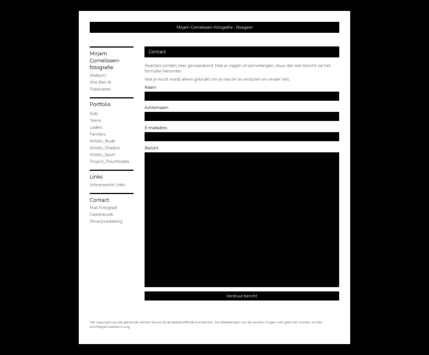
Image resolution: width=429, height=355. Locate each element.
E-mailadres (155, 127)
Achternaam (156, 107)
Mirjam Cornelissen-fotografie (204, 27)
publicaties (100, 89)
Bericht (151, 148)
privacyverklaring (106, 221)
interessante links (107, 184)
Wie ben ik (100, 82)
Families (97, 134)
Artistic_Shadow (105, 147)
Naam (150, 87)
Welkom (98, 75)
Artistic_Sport (102, 154)
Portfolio (100, 104)
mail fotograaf (103, 207)
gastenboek (101, 214)
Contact (99, 200)
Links (96, 177)
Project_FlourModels (109, 161)
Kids (94, 113)
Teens (95, 120)
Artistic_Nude (102, 141)
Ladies (96, 127)
